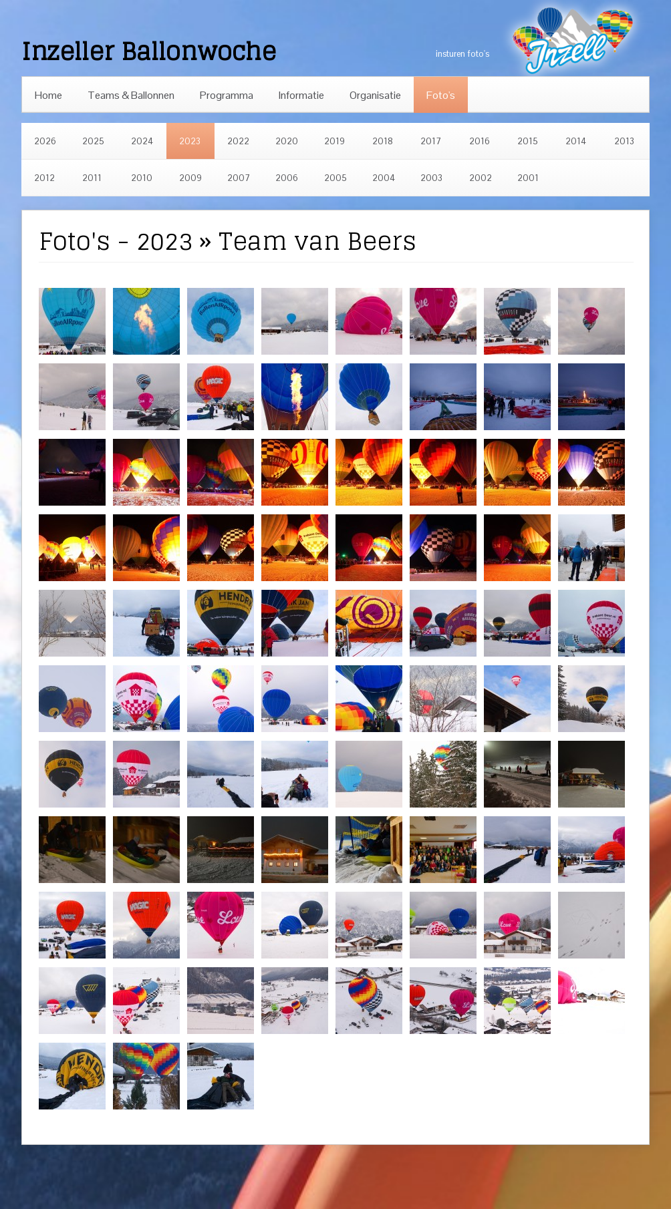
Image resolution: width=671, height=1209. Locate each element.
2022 (238, 141)
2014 (575, 141)
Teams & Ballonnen (131, 95)
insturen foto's (462, 53)
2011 (92, 178)
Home (48, 95)
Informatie (301, 95)
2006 (286, 178)
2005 (335, 178)
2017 (430, 141)
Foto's (440, 95)
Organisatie (375, 95)
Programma (226, 95)
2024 (142, 141)
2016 (479, 141)
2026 (45, 141)
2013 (624, 141)
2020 (286, 141)
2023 (189, 141)
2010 (141, 178)
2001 (528, 178)
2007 (238, 178)
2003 (431, 178)
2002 (480, 178)
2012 (44, 178)
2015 (527, 141)
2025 (93, 141)
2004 (383, 178)
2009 (190, 178)
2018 (382, 141)
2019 (334, 141)
